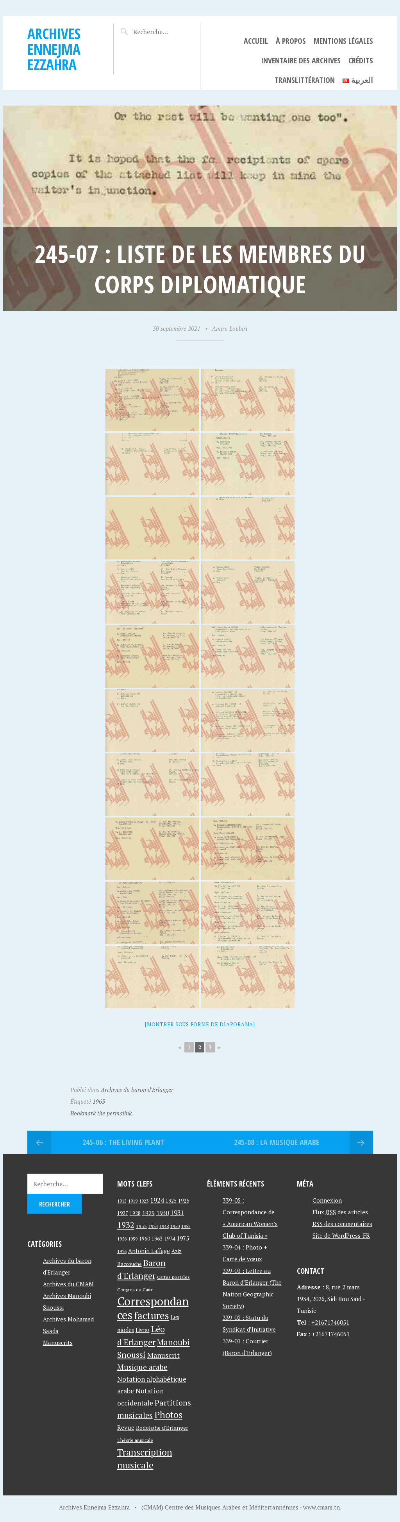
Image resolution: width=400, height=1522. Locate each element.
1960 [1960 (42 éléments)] (144, 1238)
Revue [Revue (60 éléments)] (125, 1427)
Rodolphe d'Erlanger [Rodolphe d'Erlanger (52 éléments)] (162, 1427)
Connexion (327, 1200)
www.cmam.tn (321, 1507)
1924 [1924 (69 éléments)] (157, 1200)
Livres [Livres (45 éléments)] (143, 1330)
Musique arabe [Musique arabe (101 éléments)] (142, 1367)
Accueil (256, 41)
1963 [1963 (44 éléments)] (157, 1238)
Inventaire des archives (301, 60)
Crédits (360, 60)
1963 (99, 1101)
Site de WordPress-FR (341, 1235)
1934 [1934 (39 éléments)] (153, 1226)
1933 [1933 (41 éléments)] (141, 1226)
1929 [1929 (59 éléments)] (148, 1213)
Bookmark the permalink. (101, 1113)
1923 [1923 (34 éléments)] (143, 1201)
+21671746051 (330, 1322)
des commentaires (342, 1224)
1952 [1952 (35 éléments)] (186, 1226)
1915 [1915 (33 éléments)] (122, 1201)
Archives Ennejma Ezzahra (53, 48)
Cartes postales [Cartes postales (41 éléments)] (173, 1277)
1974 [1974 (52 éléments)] (169, 1238)
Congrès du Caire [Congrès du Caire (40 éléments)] (135, 1289)
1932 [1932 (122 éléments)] (125, 1225)
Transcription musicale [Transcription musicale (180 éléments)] (144, 1458)
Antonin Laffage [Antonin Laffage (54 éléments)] (149, 1251)
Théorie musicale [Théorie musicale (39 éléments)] (135, 1440)
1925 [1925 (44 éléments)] (171, 1201)
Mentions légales (343, 41)
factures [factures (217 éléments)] (151, 1315)
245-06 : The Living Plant (123, 1142)
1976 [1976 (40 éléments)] (122, 1251)
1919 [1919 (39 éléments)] (133, 1201)
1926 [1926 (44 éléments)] (183, 1201)
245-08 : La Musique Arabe (276, 1142)
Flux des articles (340, 1212)
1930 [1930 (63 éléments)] (162, 1213)
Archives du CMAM (68, 1284)
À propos (291, 41)
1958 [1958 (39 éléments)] (122, 1239)
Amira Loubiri (229, 328)
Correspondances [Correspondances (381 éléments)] (153, 1308)
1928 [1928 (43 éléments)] (135, 1213)
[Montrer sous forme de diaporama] (200, 1024)
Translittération (305, 80)
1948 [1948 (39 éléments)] (164, 1226)
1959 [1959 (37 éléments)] (133, 1239)
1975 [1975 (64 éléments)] (183, 1238)
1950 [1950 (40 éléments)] (175, 1226)
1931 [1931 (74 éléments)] (177, 1212)
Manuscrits (58, 1342)
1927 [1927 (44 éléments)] (122, 1213)
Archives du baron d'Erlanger (137, 1090)
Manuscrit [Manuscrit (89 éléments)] (163, 1355)
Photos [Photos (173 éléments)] (168, 1415)
